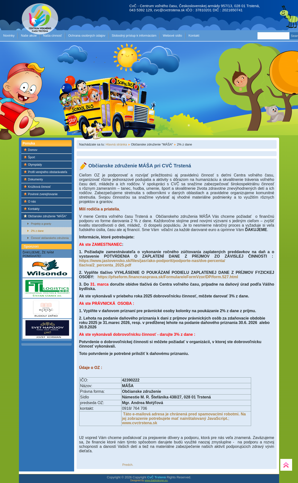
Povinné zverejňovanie (43, 194)
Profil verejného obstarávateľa (47, 172)
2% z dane (37, 230)
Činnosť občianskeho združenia (50, 237)
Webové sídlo (172, 35)
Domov (32, 150)
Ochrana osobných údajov (86, 35)
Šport (31, 157)
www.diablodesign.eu (156, 480)
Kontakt (194, 35)
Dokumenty (35, 179)
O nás (32, 201)
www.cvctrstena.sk (139, 423)
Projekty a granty (41, 223)
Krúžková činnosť (39, 187)
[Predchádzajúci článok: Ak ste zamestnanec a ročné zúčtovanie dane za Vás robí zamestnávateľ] (127, 465)
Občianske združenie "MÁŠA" (47, 216)
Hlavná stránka (116, 144)
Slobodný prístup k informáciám (134, 35)
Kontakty (34, 209)
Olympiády (35, 164)
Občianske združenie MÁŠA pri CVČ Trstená (139, 165)
